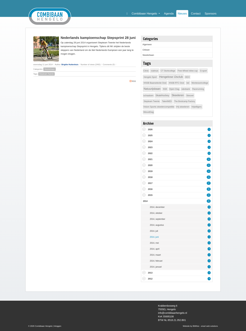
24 (209, 165)
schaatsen (148, 95)
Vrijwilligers (196, 107)
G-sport (203, 71)
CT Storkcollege (168, 71)
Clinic (146, 70)
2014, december (157, 207)
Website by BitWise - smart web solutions (200, 326)
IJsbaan (146, 50)
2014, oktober (156, 213)
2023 (150, 147)
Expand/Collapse (144, 129)
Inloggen (57, 326)
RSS (132, 81)
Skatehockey (162, 95)
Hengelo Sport (150, 77)
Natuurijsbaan (152, 88)
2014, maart (155, 255)
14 (209, 171)
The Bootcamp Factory (184, 101)
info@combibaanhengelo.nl (172, 313)
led (188, 83)
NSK (165, 89)
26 (209, 201)
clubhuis (154, 71)
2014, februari (156, 261)
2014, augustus (157, 225)
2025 (150, 135)
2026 (150, 129)
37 (209, 183)
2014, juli (154, 231)
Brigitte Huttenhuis (70, 64)
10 (209, 159)
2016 (150, 189)
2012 (150, 279)
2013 (150, 273)
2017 (150, 183)
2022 (150, 153)
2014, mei (154, 243)
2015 (150, 195)
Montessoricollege (200, 83)
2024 (150, 141)
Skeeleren (178, 95)
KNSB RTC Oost (176, 83)
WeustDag (148, 112)
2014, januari (156, 267)
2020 (150, 165)
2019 (150, 171)
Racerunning (198, 89)
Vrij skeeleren (182, 106)
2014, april (154, 249)
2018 (150, 177)
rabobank (185, 89)
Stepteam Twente (46, 74)
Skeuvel (190, 95)
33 (209, 177)
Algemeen (147, 44)
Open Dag (174, 89)
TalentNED (167, 101)
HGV (187, 77)
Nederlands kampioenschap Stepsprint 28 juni (98, 38)
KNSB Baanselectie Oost (155, 83)
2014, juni (154, 237)
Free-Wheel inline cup (188, 71)
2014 (145, 201)
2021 (150, 159)
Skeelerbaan (49, 69)
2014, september (157, 219)
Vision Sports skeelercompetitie (158, 106)
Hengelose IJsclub (171, 76)
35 (209, 189)
